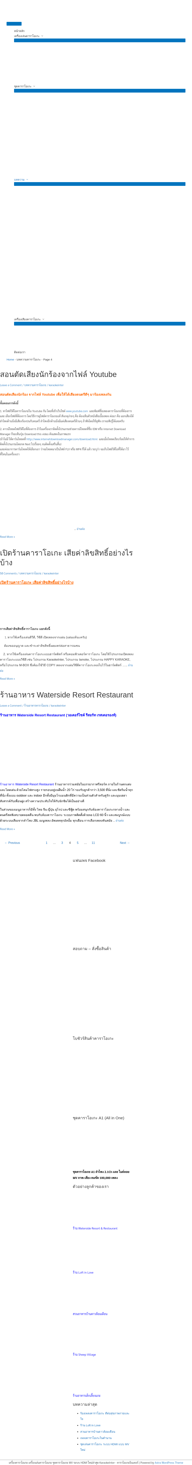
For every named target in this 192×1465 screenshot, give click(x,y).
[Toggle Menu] (99, 40)
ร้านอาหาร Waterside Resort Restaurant (66, 695)
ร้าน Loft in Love (90, 1425)
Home (10, 359)
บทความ (19, 179)
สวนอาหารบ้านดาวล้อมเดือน (97, 1431)
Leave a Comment (11, 385)
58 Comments (8, 573)
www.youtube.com (77, 411)
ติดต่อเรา (19, 352)
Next (125, 842)
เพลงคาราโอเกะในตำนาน (96, 1438)
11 (93, 842)
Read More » (7, 536)
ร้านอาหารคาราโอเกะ (36, 705)
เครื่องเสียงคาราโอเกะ (27, 319)
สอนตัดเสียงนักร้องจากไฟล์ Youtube (58, 374)
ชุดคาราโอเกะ (23, 86)
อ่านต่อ (81, 528)
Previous (12, 842)
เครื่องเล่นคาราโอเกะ (27, 36)
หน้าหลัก (19, 31)
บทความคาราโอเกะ (35, 385)
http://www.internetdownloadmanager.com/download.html (62, 439)
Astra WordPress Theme (169, 1462)
